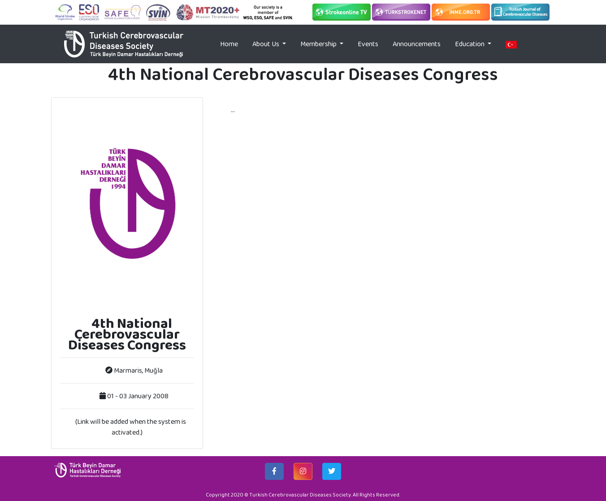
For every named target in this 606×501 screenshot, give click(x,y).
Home (232, 43)
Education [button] (470, 44)
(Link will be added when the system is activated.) (130, 426)
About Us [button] (266, 44)
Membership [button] (319, 44)
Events (368, 44)
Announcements (417, 44)
